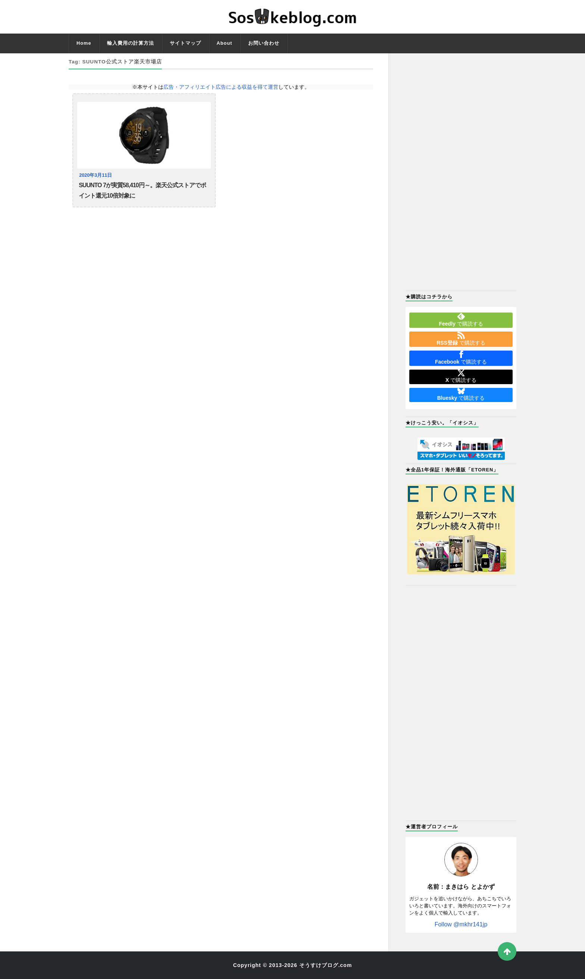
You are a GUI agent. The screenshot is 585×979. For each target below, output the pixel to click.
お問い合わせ (263, 43)
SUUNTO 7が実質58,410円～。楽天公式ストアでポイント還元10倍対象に (142, 190)
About (224, 43)
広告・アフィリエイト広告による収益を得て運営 (220, 87)
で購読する (461, 320)
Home (83, 43)
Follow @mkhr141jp (461, 924)
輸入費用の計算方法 (130, 43)
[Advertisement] (461, 171)
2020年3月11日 (95, 175)
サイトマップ (185, 43)
